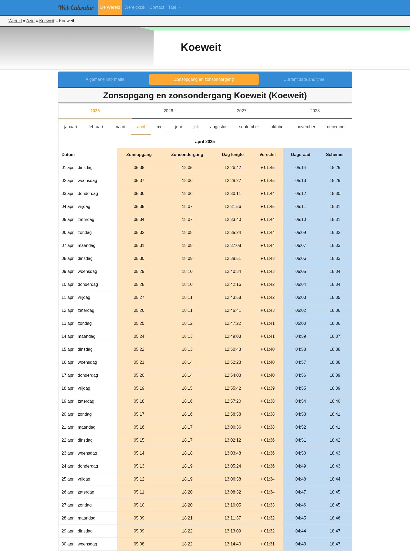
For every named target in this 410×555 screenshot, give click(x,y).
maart (123, 126)
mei (163, 126)
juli (198, 126)
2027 (241, 111)
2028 (315, 111)
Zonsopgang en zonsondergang (204, 79)
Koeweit (46, 21)
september (252, 126)
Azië (30, 21)
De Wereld (110, 7)
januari (73, 126)
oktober (281, 126)
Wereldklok (134, 7)
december (339, 126)
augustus (221, 126)
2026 (168, 111)
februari (99, 126)
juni (181, 126)
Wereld (15, 21)
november (308, 126)
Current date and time (304, 79)
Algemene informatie (104, 79)
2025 (95, 111)
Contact (157, 7)
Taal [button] (172, 7)
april (144, 126)
